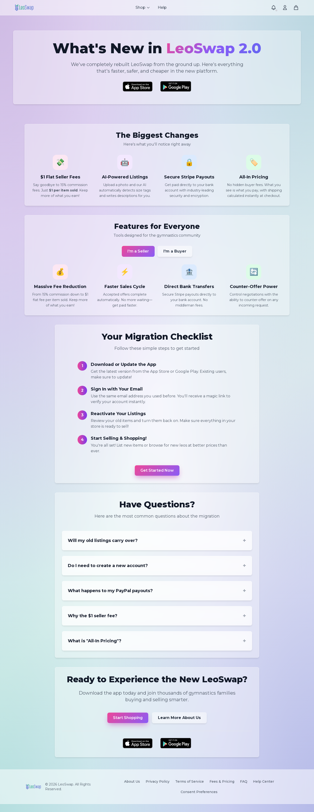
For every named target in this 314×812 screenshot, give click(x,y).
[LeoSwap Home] (24, 7)
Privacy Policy (158, 789)
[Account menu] (284, 7)
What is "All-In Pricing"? (157, 647)
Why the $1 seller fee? (157, 622)
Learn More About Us (179, 725)
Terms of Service (189, 789)
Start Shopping (128, 725)
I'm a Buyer (174, 255)
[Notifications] (273, 7)
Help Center (263, 789)
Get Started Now (157, 475)
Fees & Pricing (221, 789)
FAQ (243, 789)
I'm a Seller (138, 255)
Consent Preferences (199, 800)
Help (162, 7)
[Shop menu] (142, 7)
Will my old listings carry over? (157, 546)
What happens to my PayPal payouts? (157, 597)
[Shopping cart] (296, 7)
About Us (132, 789)
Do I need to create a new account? (157, 572)
